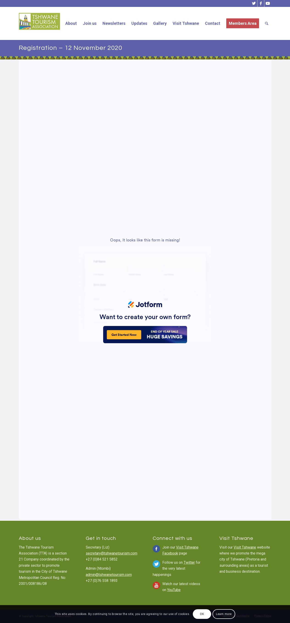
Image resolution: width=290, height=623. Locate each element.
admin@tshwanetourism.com (109, 574)
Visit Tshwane (245, 547)
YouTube (174, 590)
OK (202, 614)
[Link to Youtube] (267, 3)
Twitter (189, 562)
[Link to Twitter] (254, 3)
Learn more (224, 614)
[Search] (266, 23)
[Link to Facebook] (260, 3)
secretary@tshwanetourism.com (111, 553)
